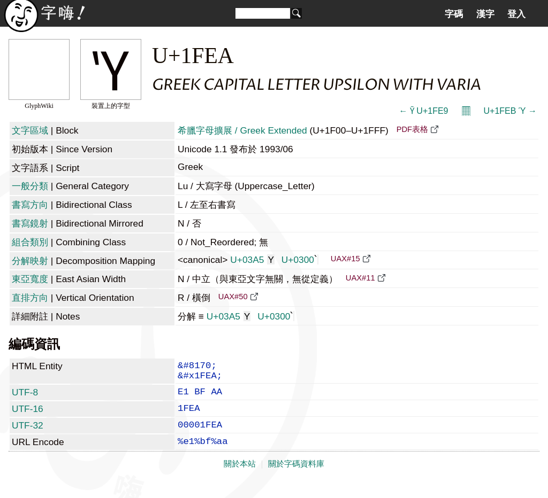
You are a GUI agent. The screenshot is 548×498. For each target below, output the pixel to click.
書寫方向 (30, 204)
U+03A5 (252, 259)
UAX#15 (345, 258)
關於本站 (240, 477)
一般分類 (30, 186)
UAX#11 (360, 278)
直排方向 (30, 297)
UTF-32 (27, 435)
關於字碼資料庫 (296, 477)
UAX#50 (233, 296)
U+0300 (299, 259)
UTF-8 (25, 397)
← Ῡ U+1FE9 (423, 110)
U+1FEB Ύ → (510, 110)
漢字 (485, 14)
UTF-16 (27, 416)
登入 (516, 14)
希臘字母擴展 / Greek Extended (242, 130)
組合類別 (30, 242)
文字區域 (30, 130)
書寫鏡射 (30, 223)
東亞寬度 (30, 279)
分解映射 (30, 260)
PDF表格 (412, 129)
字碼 (454, 14)
